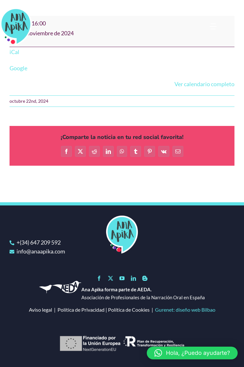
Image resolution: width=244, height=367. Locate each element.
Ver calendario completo (204, 83)
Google (18, 68)
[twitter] (110, 278)
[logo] (122, 218)
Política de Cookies (129, 310)
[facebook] (99, 278)
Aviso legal (40, 310)
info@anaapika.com (41, 251)
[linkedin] (133, 278)
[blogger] (144, 278)
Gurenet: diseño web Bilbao (185, 310)
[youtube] (122, 278)
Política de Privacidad (81, 310)
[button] (192, 353)
